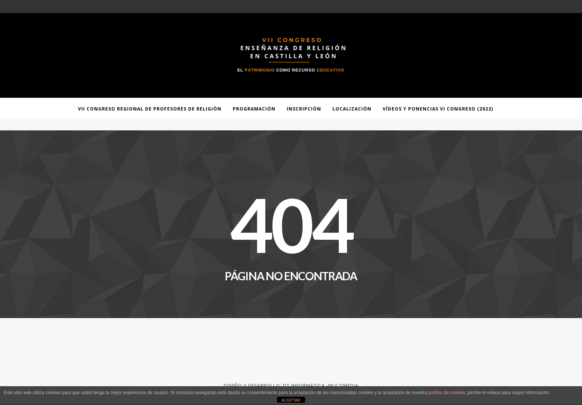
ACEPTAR (291, 400)
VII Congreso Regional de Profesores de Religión (149, 109)
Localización (351, 109)
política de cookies (446, 392)
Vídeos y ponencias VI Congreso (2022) (438, 109)
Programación (254, 109)
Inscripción (304, 109)
